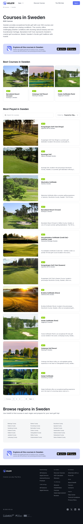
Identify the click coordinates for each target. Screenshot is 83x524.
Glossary (56, 478)
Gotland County (12, 430)
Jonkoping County (12, 437)
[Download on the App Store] (61, 49)
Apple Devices (44, 475)
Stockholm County (58, 423)
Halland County (11, 432)
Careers (70, 485)
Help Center (71, 495)
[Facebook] (79, 509)
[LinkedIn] (75, 509)
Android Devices (45, 478)
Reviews (56, 495)
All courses (6, 7)
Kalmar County (34, 423)
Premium (42, 480)
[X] (71, 509)
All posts (56, 485)
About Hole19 (72, 482)
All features (43, 473)
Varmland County (58, 428)
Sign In (76, 3)
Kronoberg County (35, 426)
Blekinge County (12, 423)
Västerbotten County (59, 430)
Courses (56, 490)
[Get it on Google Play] (71, 49)
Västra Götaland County (60, 437)
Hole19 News (58, 487)
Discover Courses (59, 473)
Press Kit (70, 475)
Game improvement (60, 493)
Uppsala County (58, 426)
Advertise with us (73, 473)
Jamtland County (12, 435)
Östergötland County (36, 432)
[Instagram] (68, 509)
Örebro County (34, 430)
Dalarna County (11, 426)
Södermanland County (36, 437)
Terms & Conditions (74, 497)
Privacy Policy (72, 500)
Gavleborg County (12, 428)
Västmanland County (59, 435)
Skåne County (34, 435)
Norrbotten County (35, 428)
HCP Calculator (58, 475)
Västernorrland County (59, 432)
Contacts (71, 487)
